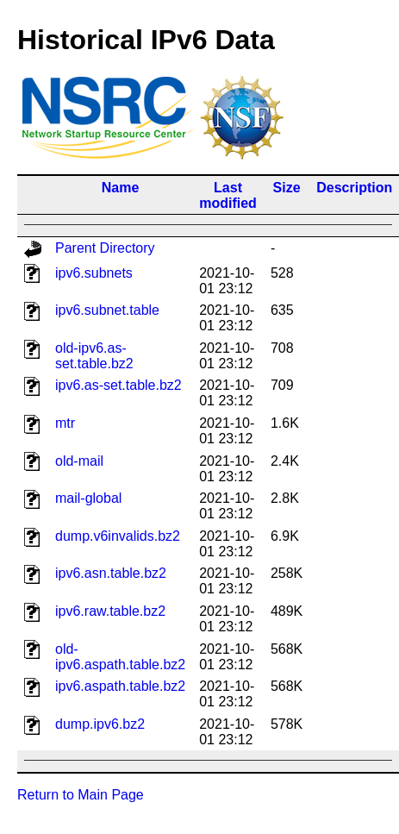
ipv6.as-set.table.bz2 (118, 385)
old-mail (79, 461)
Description (354, 187)
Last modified (228, 195)
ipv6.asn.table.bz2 (110, 573)
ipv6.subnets (94, 273)
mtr (65, 423)
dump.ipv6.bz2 (100, 724)
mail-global (88, 498)
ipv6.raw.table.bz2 (110, 611)
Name (121, 187)
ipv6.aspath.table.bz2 (120, 686)
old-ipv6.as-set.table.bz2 (94, 356)
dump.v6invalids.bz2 (117, 536)
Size (287, 187)
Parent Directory (105, 248)
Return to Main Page (80, 794)
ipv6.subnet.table (107, 310)
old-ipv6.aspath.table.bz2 (120, 657)
